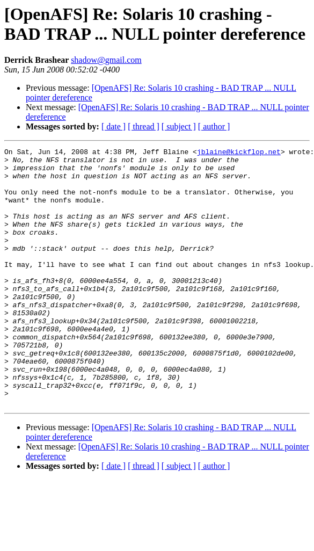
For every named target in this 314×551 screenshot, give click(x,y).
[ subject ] (179, 126)
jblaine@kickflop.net (239, 153)
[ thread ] (143, 126)
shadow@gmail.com (106, 59)
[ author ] (214, 126)
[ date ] (113, 126)
